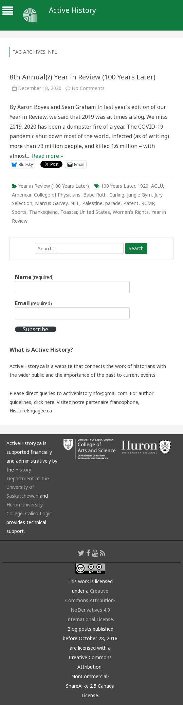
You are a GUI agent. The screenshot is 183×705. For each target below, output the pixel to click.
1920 (143, 186)
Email (33, 303)
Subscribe (35, 329)
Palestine (92, 203)
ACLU (157, 186)
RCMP (147, 203)
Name (34, 277)
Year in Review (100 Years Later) (53, 186)
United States (95, 212)
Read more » (47, 156)
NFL (74, 203)
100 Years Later (118, 186)
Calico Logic (38, 513)
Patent (131, 203)
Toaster (68, 212)
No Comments (88, 88)
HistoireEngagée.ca (31, 410)
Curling (116, 194)
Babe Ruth (95, 194)
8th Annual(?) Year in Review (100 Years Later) (82, 76)
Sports (19, 212)
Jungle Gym (139, 194)
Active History (72, 10)
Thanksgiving (43, 212)
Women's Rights (131, 212)
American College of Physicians (46, 194)
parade (113, 203)
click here (44, 402)
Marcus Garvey (51, 203)
